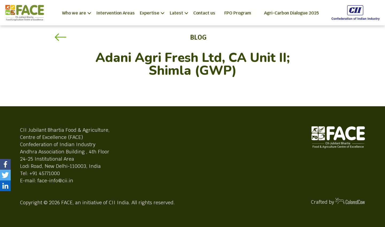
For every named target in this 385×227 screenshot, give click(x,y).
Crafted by (338, 201)
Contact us (204, 13)
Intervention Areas (115, 13)
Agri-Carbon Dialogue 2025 (291, 13)
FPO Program (237, 13)
